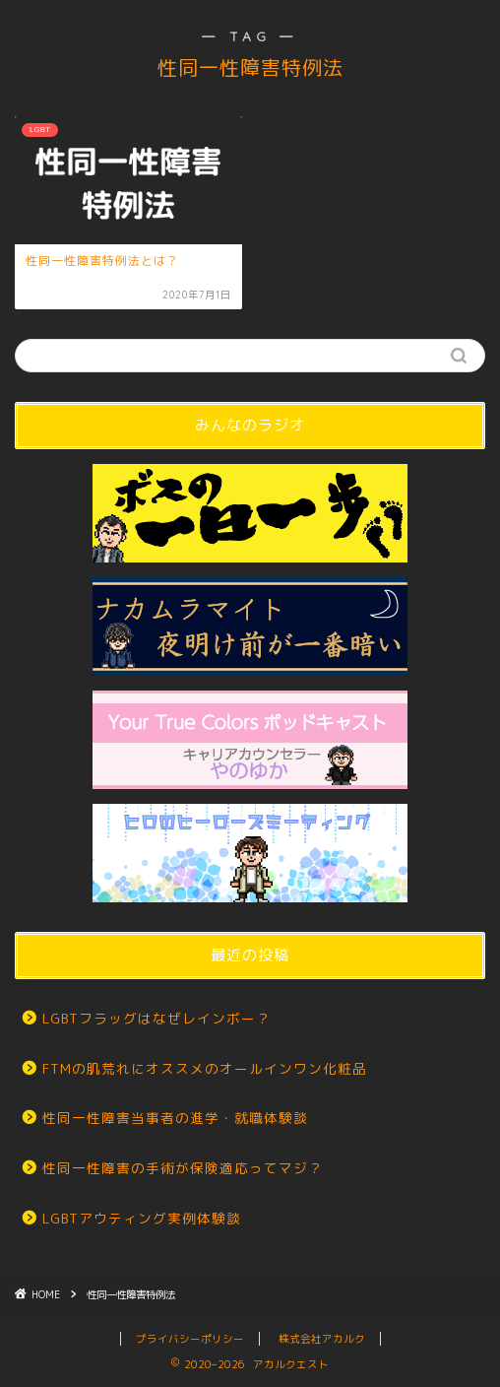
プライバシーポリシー (190, 1339)
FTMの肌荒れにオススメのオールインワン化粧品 (204, 1068)
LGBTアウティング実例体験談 (141, 1218)
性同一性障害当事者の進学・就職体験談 (175, 1117)
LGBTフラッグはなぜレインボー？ (156, 1018)
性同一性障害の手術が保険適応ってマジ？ (182, 1167)
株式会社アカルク (322, 1339)
